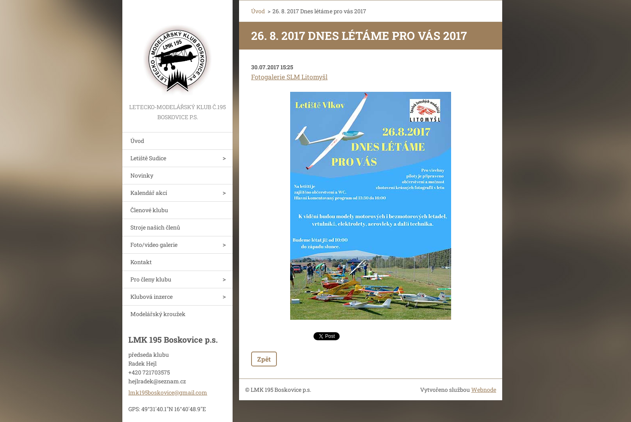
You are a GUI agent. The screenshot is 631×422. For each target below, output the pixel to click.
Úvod (137, 141)
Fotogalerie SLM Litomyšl (289, 76)
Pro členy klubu (150, 279)
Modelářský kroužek (158, 314)
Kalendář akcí (148, 193)
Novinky (141, 175)
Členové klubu (149, 210)
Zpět (264, 359)
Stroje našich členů (155, 227)
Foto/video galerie (153, 244)
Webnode (483, 389)
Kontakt (141, 262)
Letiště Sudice (148, 158)
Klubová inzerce (151, 296)
